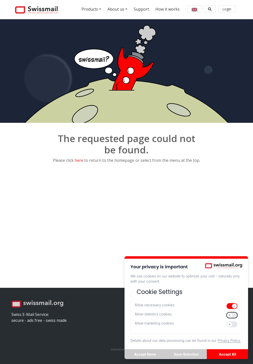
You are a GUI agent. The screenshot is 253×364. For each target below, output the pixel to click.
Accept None (145, 354)
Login (226, 9)
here (79, 160)
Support (141, 9)
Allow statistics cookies (153, 314)
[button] (194, 9)
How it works (167, 9)
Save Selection (186, 354)
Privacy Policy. (229, 340)
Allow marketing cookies (154, 323)
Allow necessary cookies (154, 305)
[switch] (232, 306)
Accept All (227, 354)
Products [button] (90, 9)
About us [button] (115, 9)
